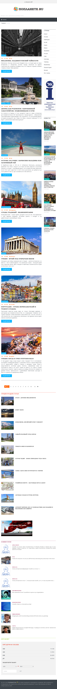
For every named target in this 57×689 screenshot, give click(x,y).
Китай (45, 42)
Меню (5, 19)
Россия (3, 55)
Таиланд (46, 62)
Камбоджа (47, 39)
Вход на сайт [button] (28, 2)
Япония (46, 70)
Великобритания (6, 207)
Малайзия (46, 50)
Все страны (47, 73)
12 (34, 386)
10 (31, 386)
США (45, 56)
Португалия (4, 301)
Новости (47, 129)
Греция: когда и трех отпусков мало (17, 358)
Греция (3, 253)
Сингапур (46, 59)
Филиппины (47, 64)
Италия (46, 36)
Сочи (8, 103)
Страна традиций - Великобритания (17, 212)
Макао (45, 48)
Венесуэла (4, 155)
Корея (45, 45)
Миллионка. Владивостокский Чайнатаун (19, 61)
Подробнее (6, 71)
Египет (46, 34)
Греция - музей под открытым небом (17, 259)
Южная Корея (47, 67)
